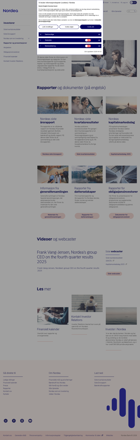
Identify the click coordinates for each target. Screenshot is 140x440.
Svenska (50, 6)
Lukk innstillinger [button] (47, 27)
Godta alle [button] (90, 27)
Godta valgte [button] (69, 27)
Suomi (55, 6)
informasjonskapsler (81, 20)
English (45, 6)
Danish (41, 6)
